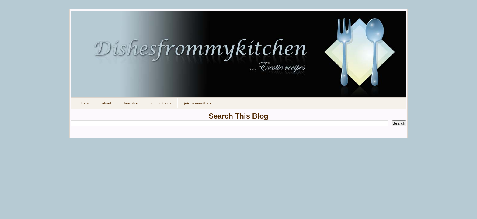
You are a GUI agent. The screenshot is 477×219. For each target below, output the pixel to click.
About (106, 103)
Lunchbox (131, 103)
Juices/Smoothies (197, 103)
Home (85, 103)
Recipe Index (161, 103)
